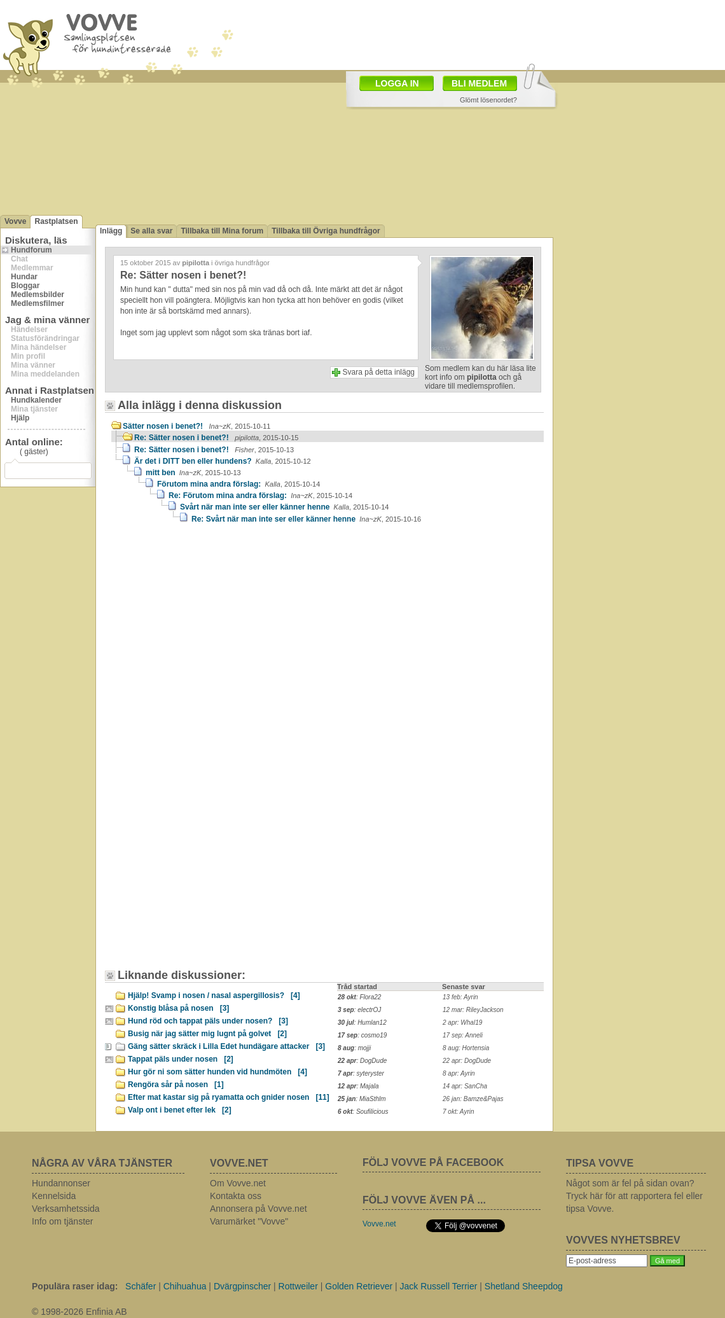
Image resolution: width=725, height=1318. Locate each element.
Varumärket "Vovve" (249, 1221)
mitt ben (193, 472)
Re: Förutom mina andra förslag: (260, 495)
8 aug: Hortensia (466, 1047)
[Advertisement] (325, 94)
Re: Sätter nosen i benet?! (216, 437)
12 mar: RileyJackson (473, 1009)
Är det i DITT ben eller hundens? (222, 461)
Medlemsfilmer (37, 303)
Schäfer (140, 1286)
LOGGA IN (397, 83)
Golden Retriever (358, 1286)
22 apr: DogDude (467, 1060)
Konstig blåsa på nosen (178, 1008)
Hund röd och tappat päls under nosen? (208, 1020)
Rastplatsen (56, 221)
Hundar (24, 276)
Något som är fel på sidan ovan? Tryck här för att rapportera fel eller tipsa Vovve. (634, 1196)
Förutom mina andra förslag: (238, 484)
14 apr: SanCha (465, 1086)
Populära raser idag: (75, 1286)
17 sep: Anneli (463, 1035)
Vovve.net (379, 1223)
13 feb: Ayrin (460, 997)
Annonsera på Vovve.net (258, 1209)
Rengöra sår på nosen (176, 1084)
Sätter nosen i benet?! (196, 426)
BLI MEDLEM (479, 83)
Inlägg (111, 230)
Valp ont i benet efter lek (179, 1110)
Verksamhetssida (66, 1209)
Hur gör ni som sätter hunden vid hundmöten (217, 1071)
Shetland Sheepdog (524, 1286)
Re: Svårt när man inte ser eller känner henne (306, 519)
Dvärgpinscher (242, 1286)
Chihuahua (185, 1286)
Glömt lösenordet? (488, 100)
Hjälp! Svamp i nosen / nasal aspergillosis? (214, 995)
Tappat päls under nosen (180, 1059)
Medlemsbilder (37, 294)
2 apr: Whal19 (462, 1022)
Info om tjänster (62, 1221)
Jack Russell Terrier (439, 1286)
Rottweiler (298, 1286)
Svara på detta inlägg (379, 372)
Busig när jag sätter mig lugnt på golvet (207, 1033)
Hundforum (31, 250)
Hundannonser (61, 1183)
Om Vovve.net (238, 1183)
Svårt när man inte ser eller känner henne (284, 507)
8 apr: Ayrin (459, 1073)
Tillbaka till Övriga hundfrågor (326, 230)
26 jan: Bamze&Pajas (473, 1098)
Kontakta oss (235, 1196)
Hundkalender (36, 400)
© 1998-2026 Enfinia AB (79, 1312)
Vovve (15, 221)
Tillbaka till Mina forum (222, 230)
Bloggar (25, 285)
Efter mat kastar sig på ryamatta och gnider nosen (228, 1097)
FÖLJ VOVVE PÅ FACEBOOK (433, 1162)
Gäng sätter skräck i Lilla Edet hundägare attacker (226, 1046)
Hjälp (20, 417)
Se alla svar (151, 230)
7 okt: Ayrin (458, 1111)
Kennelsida (54, 1196)
